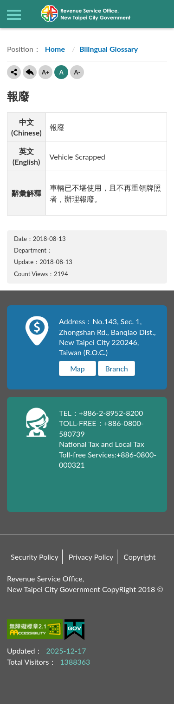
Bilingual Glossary (108, 48)
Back (30, 72)
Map (77, 368)
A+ (46, 72)
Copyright (139, 556)
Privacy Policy (91, 556)
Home (54, 48)
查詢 (160, 14)
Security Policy (34, 556)
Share (14, 72)
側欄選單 (14, 15)
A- (77, 72)
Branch (116, 368)
